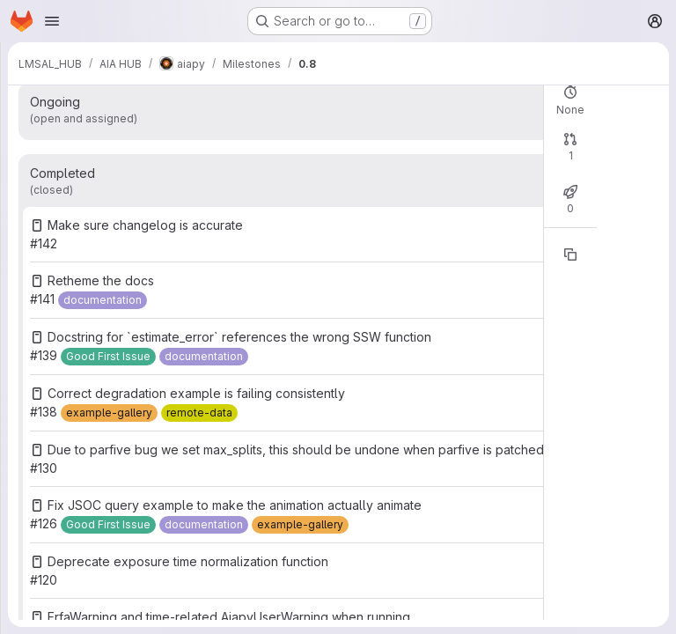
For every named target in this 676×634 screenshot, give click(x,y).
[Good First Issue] (108, 356)
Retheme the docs (101, 280)
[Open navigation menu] (52, 21)
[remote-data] (199, 413)
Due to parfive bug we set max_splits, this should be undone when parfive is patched (296, 449)
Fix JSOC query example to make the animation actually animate (235, 505)
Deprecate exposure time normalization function (188, 561)
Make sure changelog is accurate (145, 224)
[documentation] (102, 300)
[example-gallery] (109, 413)
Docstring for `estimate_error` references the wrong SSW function (239, 336)
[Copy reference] (570, 254)
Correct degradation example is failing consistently (196, 393)
